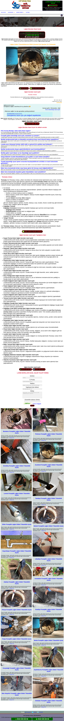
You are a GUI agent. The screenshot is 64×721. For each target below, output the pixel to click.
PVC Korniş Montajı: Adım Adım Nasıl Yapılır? (16, 131)
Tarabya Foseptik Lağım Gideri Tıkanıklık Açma (48, 499)
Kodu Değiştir (37, 404)
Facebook (28, 712)
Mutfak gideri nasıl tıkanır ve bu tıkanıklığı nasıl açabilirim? (20, 153)
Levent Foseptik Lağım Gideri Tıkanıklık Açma (17, 494)
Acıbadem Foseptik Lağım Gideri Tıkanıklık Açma (49, 579)
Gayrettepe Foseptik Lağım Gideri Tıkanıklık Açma (16, 551)
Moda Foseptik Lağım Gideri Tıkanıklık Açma (48, 640)
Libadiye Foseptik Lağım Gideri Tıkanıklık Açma (48, 559)
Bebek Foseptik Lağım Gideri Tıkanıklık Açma (48, 526)
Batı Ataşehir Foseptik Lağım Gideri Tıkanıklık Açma (17, 694)
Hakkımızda (10, 12)
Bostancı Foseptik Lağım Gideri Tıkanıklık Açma (16, 432)
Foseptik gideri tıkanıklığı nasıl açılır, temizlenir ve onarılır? (20, 135)
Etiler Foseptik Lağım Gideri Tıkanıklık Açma (16, 524)
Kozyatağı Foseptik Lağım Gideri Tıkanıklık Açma (17, 669)
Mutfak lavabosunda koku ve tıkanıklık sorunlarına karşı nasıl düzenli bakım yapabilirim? (30, 139)
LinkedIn (40, 712)
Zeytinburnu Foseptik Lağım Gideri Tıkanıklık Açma (48, 670)
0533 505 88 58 (52, 5)
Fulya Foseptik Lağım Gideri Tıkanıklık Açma (16, 639)
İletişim (28, 12)
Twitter (34, 712)
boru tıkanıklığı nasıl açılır (52, 109)
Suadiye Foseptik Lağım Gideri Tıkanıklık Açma (48, 610)
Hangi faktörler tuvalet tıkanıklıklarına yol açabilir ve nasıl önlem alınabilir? (25, 156)
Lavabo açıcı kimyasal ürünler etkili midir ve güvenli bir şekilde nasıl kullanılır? (26, 144)
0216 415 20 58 (25, 369)
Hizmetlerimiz (19, 12)
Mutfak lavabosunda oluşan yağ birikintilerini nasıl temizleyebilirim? (23, 149)
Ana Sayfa (3, 12)
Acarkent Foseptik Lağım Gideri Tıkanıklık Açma (48, 465)
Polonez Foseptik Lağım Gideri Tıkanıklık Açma (48, 434)
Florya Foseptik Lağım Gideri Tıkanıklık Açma (17, 609)
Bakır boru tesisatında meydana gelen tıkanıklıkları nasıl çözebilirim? (23, 172)
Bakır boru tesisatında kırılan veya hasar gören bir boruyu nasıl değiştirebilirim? (27, 168)
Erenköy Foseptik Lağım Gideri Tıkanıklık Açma (16, 466)
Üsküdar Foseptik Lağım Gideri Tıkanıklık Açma (48, 701)
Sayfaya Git (11, 437)
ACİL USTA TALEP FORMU (37, 88)
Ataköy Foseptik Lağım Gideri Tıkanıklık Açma (17, 582)
